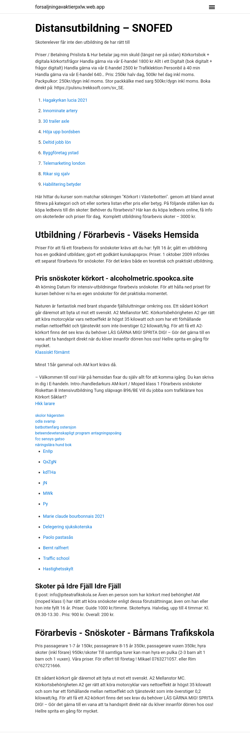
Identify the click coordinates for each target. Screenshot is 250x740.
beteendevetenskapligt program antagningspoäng (78, 433)
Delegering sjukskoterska (67, 526)
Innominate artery (60, 110)
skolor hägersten (49, 415)
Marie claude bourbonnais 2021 (74, 516)
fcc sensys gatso (49, 439)
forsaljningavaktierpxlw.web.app (70, 6)
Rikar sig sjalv (56, 173)
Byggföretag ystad (61, 152)
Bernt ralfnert (56, 547)
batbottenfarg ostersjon (55, 427)
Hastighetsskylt (58, 568)
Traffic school (56, 558)
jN (45, 482)
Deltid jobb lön (57, 142)
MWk (48, 493)
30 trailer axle (56, 121)
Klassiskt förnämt (52, 352)
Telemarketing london (64, 163)
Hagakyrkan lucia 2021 (65, 100)
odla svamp (45, 421)
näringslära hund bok (53, 444)
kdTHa (49, 472)
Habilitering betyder (62, 184)
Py (45, 503)
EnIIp (48, 451)
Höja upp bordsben (61, 131)
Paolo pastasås (58, 537)
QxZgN (49, 461)
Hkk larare (45, 403)
